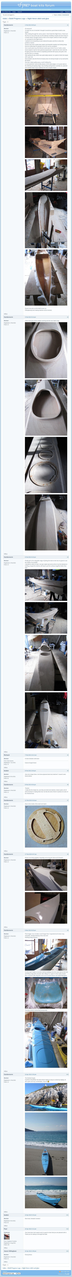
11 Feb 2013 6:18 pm (31, 800)
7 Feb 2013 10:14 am (31, 755)
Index (14, 12)
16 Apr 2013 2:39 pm (30, 1251)
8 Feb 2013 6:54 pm (30, 784)
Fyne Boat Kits (6, 12)
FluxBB (67, 1274)
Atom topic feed (65, 1271)
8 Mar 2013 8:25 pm (30, 930)
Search (20, 12)
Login (61, 12)
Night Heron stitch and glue (38, 18)
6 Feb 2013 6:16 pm (30, 557)
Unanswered (65, 15)
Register (67, 12)
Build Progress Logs (17, 18)
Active (59, 15)
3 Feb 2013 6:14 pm (30, 317)
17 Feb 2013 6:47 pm (31, 854)
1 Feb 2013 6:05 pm (30, 25)
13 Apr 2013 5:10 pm (30, 1215)
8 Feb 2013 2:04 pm (30, 770)
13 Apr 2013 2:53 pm (30, 1074)
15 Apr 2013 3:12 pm (30, 1229)
